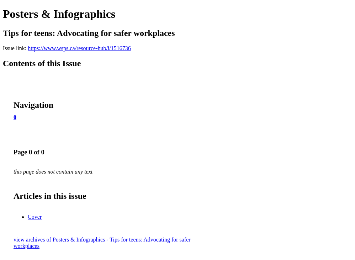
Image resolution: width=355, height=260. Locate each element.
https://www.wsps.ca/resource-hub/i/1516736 (79, 48)
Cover (35, 217)
